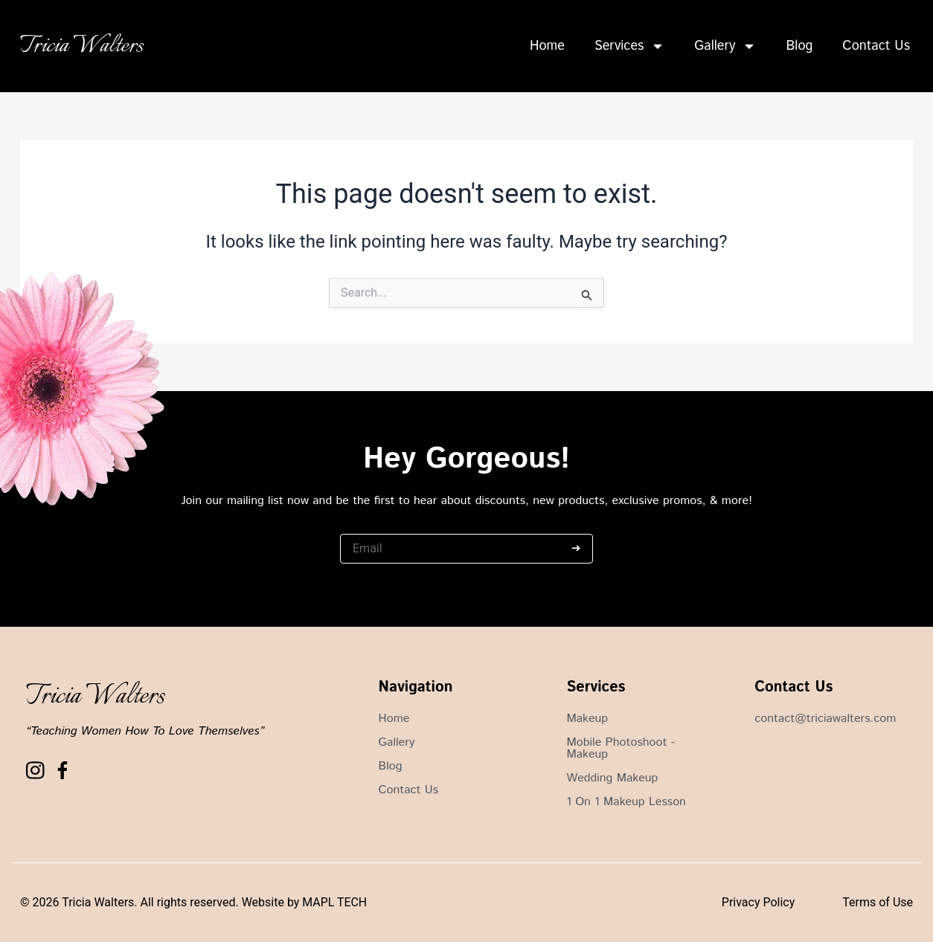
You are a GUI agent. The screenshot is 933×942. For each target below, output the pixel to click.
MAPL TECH (334, 902)
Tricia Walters (82, 46)
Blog (799, 46)
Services (629, 46)
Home (547, 46)
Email (353, 526)
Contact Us (876, 46)
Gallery (725, 46)
